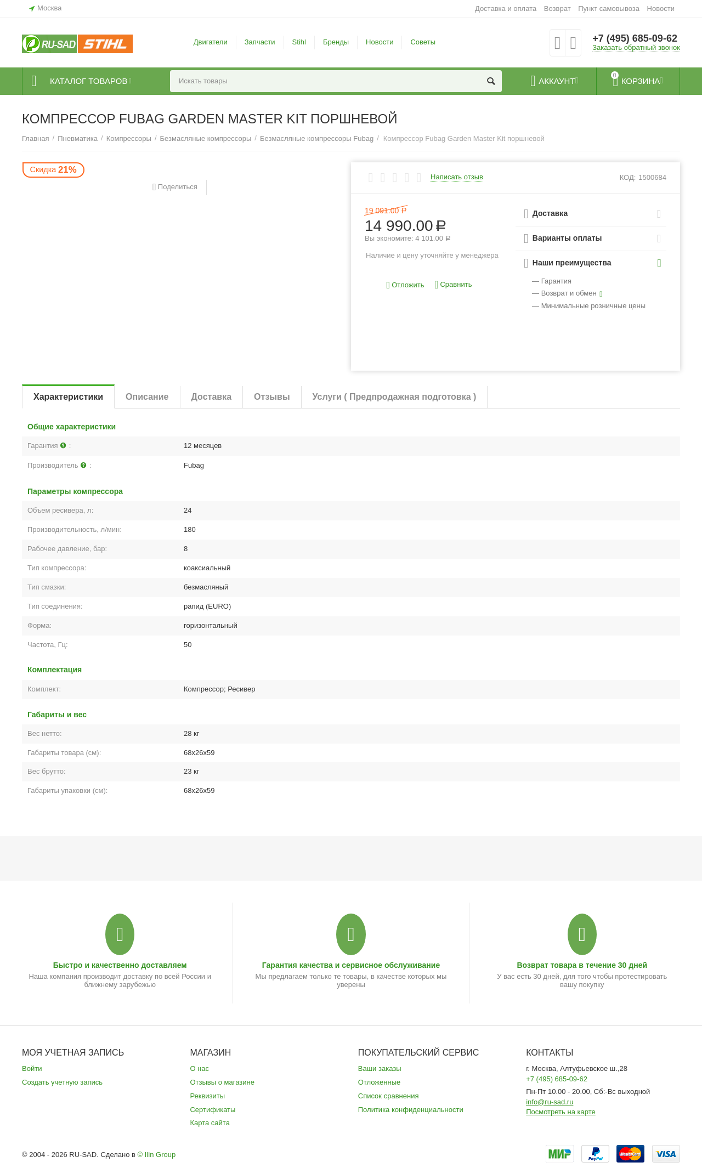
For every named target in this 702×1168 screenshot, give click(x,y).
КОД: (628, 177)
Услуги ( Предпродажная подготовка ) (395, 396)
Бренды (336, 42)
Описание (147, 396)
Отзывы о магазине (222, 1082)
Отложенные (379, 1082)
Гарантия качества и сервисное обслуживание (351, 965)
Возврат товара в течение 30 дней (582, 965)
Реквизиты (207, 1096)
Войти (32, 1068)
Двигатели (211, 42)
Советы (422, 42)
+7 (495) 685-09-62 (634, 38)
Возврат (557, 8)
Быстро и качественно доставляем (120, 965)
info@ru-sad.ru (549, 1102)
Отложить (405, 285)
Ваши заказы (379, 1068)
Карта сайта (210, 1123)
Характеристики (68, 396)
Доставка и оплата (505, 8)
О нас (199, 1068)
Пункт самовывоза (608, 8)
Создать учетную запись (62, 1082)
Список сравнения (388, 1096)
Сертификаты (212, 1109)
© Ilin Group (157, 1154)
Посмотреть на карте (561, 1112)
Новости (661, 8)
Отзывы (272, 396)
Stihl (299, 42)
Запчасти (260, 42)
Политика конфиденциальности (410, 1109)
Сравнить (453, 285)
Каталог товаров (88, 81)
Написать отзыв (457, 177)
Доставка (211, 396)
